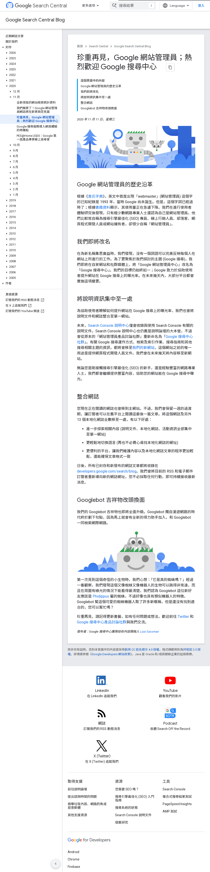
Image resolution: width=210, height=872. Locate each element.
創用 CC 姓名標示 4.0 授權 (142, 649)
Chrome (73, 859)
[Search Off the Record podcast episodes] (170, 717)
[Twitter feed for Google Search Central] (101, 749)
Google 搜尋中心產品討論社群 (101, 622)
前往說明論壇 (77, 789)
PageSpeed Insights (177, 804)
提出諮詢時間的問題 (82, 796)
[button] (30, 47)
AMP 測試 (170, 811)
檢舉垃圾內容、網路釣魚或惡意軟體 (87, 806)
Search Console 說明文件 (133, 815)
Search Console (174, 789)
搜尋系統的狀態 (126, 808)
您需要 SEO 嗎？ (127, 789)
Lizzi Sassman (149, 631)
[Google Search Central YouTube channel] (170, 684)
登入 (201, 5)
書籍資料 (102, 207)
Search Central (41, 6)
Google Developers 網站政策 (111, 654)
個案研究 (121, 822)
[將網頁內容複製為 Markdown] (170, 67)
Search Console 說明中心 (108, 325)
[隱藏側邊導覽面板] (55, 863)
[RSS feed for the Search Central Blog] (101, 717)
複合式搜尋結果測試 (177, 796)
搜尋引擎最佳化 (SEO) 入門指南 (134, 798)
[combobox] (133, 5)
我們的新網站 (143, 347)
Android (73, 852)
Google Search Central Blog (35, 20)
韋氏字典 (95, 196)
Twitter (183, 616)
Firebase (74, 867)
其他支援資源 (77, 815)
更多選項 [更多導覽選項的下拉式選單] (88, 5)
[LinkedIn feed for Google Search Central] (101, 684)
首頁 (80, 46)
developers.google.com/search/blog (106, 471)
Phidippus (101, 596)
